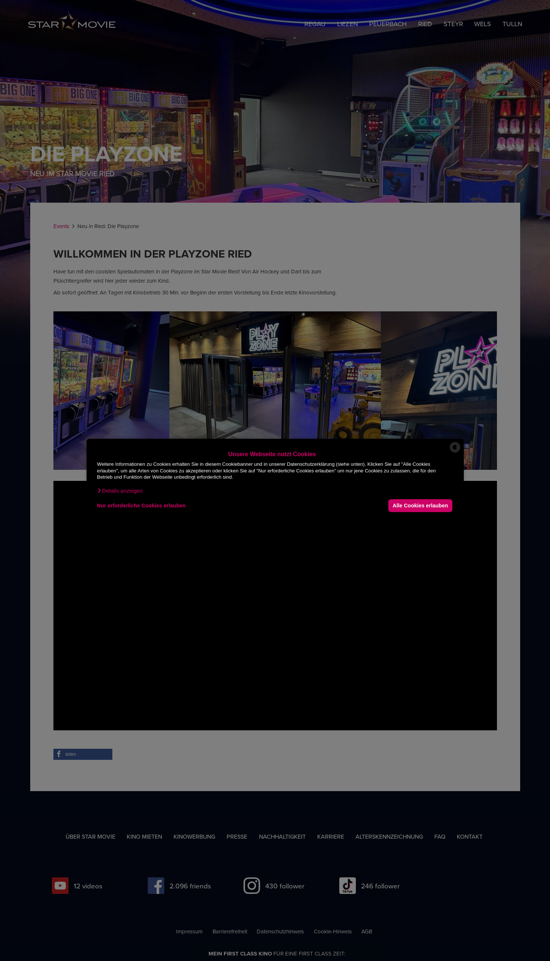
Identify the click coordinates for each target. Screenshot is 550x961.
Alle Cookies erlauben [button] (420, 506)
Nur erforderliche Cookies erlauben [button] (141, 506)
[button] (120, 490)
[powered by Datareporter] (455, 452)
